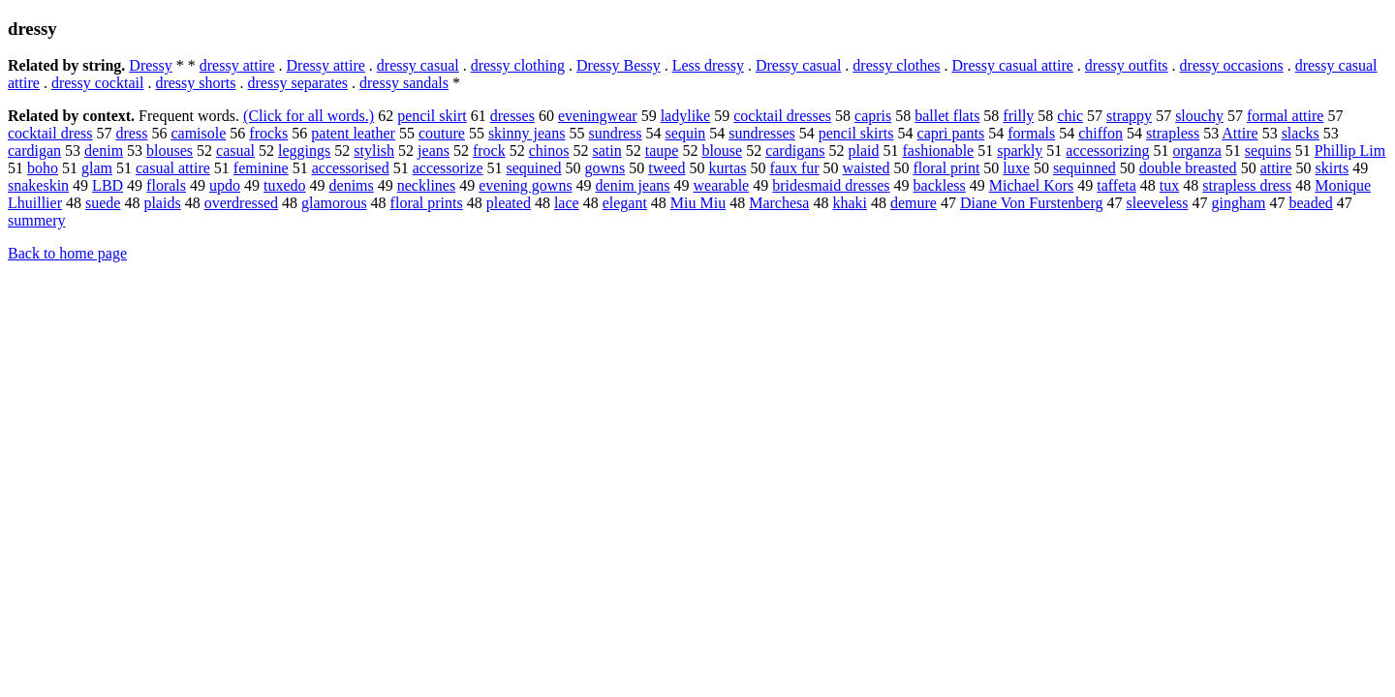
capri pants (951, 133)
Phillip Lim (1350, 150)
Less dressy (708, 65)
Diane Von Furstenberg (1031, 203)
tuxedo (285, 185)
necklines (426, 185)
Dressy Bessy (618, 65)
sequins (1268, 150)
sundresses (761, 133)
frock (489, 150)
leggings (304, 150)
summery (37, 220)
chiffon (1100, 133)
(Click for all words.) (308, 115)
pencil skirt (432, 115)
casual (235, 150)
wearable (721, 185)
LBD (107, 185)
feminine (261, 168)
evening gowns (525, 185)
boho (42, 168)
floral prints (426, 203)
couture (441, 133)
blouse (721, 150)
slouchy (1199, 115)
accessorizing (1107, 150)
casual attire (173, 168)
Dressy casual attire (1012, 65)
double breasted (1188, 168)
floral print (946, 168)
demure (913, 203)
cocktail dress (50, 133)
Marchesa (779, 203)
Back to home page (67, 253)
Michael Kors (1031, 185)
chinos (549, 150)
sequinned (1084, 168)
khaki (849, 203)
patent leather (353, 133)
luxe (1016, 168)
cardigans (794, 150)
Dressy (150, 65)
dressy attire (237, 65)
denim (103, 150)
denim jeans (633, 185)
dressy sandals (404, 83)
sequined (534, 168)
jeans (434, 150)
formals (1031, 133)
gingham (1238, 203)
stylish (374, 150)
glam (96, 168)
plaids (161, 203)
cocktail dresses (782, 115)
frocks (268, 133)
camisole (198, 133)
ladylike (686, 115)
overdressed (241, 203)
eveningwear (597, 115)
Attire (1239, 133)
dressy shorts (195, 83)
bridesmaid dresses (830, 185)
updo (224, 185)
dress (132, 133)
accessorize (448, 168)
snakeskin (38, 185)
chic (1070, 115)
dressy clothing (518, 65)
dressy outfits (1126, 65)
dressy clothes (896, 65)
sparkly (1019, 150)
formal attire (1285, 115)
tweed (666, 168)
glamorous (334, 203)
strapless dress (1246, 185)
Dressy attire (326, 65)
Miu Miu (698, 203)
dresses (512, 115)
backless (940, 185)
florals (166, 185)
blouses (169, 150)
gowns (604, 168)
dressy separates (298, 83)
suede (102, 203)
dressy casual (418, 65)
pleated (508, 203)
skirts (1332, 168)
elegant (625, 203)
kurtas (727, 168)
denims (351, 185)
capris (872, 115)
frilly (1018, 115)
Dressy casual (798, 65)
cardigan (34, 150)
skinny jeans (527, 133)
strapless (1172, 133)
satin (607, 150)
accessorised (350, 168)
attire (1276, 168)
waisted (866, 168)
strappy (1129, 115)
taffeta (1116, 185)
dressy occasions (1232, 65)
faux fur (795, 168)
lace (566, 203)
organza (1197, 150)
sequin (686, 133)
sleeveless (1157, 203)
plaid (863, 150)
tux (1169, 185)
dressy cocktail (97, 83)
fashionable (938, 150)
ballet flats (946, 115)
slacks (1300, 133)
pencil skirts (856, 133)
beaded (1310, 203)
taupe (662, 150)
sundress (614, 133)
